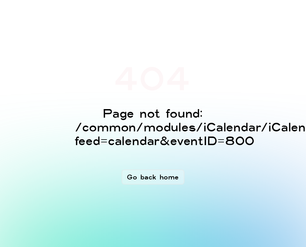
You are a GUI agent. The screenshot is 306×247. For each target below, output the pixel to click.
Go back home (153, 177)
